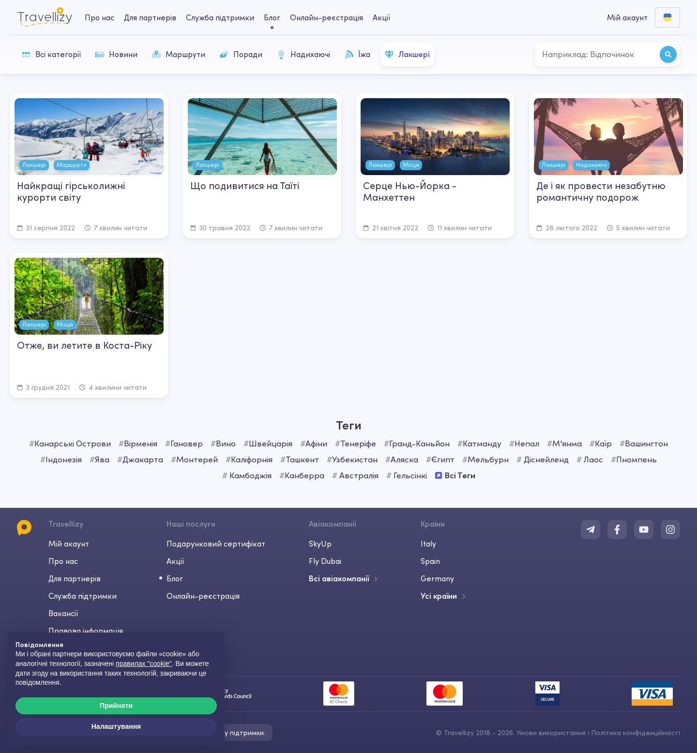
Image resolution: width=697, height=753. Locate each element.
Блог (175, 578)
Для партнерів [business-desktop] (150, 17)
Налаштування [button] (116, 726)
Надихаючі (303, 54)
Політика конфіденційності (635, 732)
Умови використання (551, 732)
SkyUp (320, 543)
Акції (381, 17)
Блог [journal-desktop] (272, 17)
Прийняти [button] (116, 705)
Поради (241, 54)
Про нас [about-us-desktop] (99, 17)
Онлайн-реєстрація (203, 596)
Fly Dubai (325, 561)
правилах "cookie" (144, 663)
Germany (437, 578)
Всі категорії (51, 54)
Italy (428, 543)
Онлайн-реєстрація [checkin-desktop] (326, 17)
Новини (116, 54)
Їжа (357, 54)
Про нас (63, 561)
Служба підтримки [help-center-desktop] (220, 17)
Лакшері (407, 54)
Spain (430, 561)
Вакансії (63, 613)
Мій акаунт (68, 543)
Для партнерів (74, 578)
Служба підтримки (82, 596)
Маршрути (178, 54)
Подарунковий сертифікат (216, 543)
